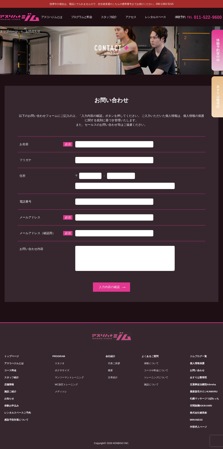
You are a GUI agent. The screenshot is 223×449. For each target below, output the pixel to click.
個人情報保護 (197, 363)
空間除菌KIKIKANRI (201, 405)
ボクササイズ (62, 370)
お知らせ (9, 398)
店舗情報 (9, 384)
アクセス (130, 17)
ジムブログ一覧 (198, 356)
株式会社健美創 (198, 412)
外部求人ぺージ (198, 426)
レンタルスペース (155, 17)
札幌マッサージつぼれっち (204, 398)
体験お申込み (11, 405)
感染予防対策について (16, 419)
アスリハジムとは (51, 17)
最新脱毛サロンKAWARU (204, 391)
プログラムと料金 (81, 17)
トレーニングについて (156, 377)
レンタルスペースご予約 (17, 412)
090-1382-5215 (165, 3)
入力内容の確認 (109, 287)
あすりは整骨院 (198, 377)
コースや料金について (156, 370)
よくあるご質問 (150, 356)
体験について (151, 363)
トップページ (9, 31)
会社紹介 (110, 356)
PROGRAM (58, 356)
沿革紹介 (113, 377)
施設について (151, 384)
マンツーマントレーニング (69, 377)
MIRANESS (196, 419)
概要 (110, 370)
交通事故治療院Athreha (203, 384)
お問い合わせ (197, 370)
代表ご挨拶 (114, 363)
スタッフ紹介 (109, 17)
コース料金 (10, 370)
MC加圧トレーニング (66, 384)
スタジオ (59, 363)
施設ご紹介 (10, 391)
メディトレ (61, 391)
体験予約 (180, 17)
